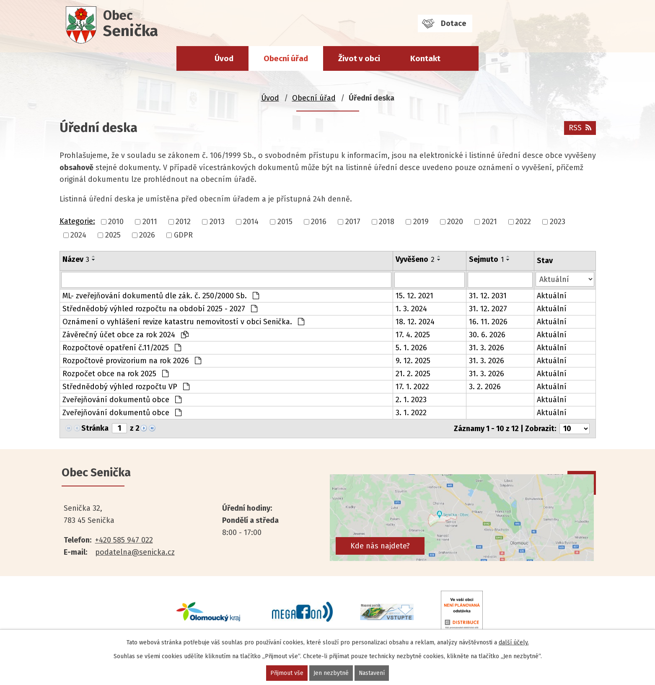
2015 (285, 221)
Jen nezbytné (331, 673)
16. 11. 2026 (488, 321)
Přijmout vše (286, 673)
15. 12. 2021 (414, 295)
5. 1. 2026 (411, 347)
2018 (386, 221)
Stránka (95, 428)
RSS (580, 127)
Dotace (453, 23)
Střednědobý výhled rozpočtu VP (125, 386)
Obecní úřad (286, 58)
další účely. (514, 642)
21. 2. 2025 (413, 373)
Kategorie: (77, 221)
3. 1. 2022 (411, 412)
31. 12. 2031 (488, 295)
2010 (116, 221)
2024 (78, 235)
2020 (455, 221)
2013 (217, 221)
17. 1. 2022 (412, 386)
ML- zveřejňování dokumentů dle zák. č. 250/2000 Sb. (160, 295)
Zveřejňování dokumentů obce (121, 399)
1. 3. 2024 (411, 308)
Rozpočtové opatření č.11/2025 (121, 347)
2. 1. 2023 (411, 399)
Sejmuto (486, 259)
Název (75, 259)
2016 (318, 221)
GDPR (183, 235)
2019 (421, 221)
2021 (489, 221)
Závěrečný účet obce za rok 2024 (125, 334)
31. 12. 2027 (488, 308)
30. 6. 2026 (487, 334)
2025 (113, 235)
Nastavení (372, 673)
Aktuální (552, 295)
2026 (147, 235)
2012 (183, 221)
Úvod (224, 58)
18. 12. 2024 (415, 321)
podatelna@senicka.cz (135, 552)
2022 (523, 221)
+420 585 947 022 (124, 540)
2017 (352, 221)
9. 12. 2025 (413, 360)
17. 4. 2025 (413, 334)
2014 (251, 221)
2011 (149, 221)
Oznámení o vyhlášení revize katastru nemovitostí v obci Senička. (183, 321)
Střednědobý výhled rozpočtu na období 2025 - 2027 (159, 308)
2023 (557, 221)
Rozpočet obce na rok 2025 (115, 373)
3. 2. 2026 (485, 386)
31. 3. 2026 (486, 347)
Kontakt (425, 58)
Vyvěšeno (415, 259)
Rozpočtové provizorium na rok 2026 (131, 360)
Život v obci (359, 58)
